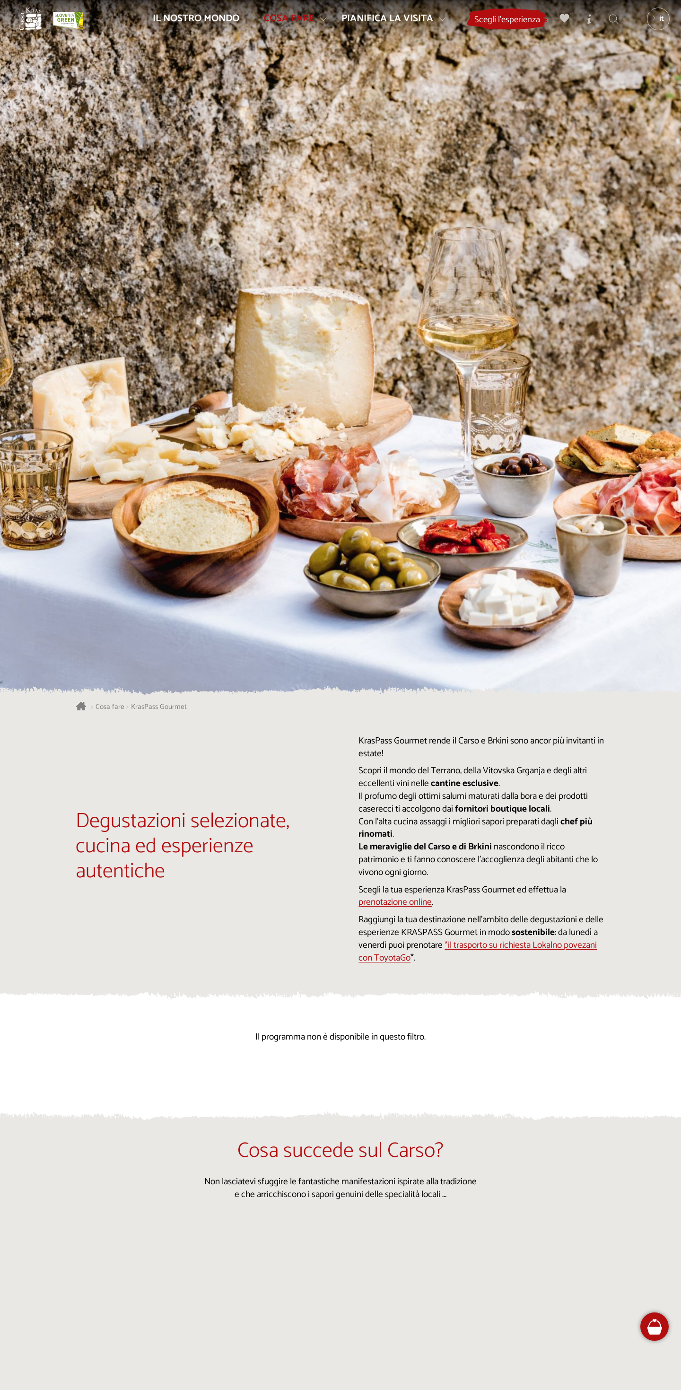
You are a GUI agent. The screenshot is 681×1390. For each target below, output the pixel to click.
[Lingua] (653, 26)
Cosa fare (110, 707)
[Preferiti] (559, 26)
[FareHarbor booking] (654, 1327)
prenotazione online (395, 902)
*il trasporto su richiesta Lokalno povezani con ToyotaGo (477, 951)
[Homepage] (38, 26)
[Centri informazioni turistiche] (584, 26)
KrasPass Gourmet (159, 707)
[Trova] (609, 26)
